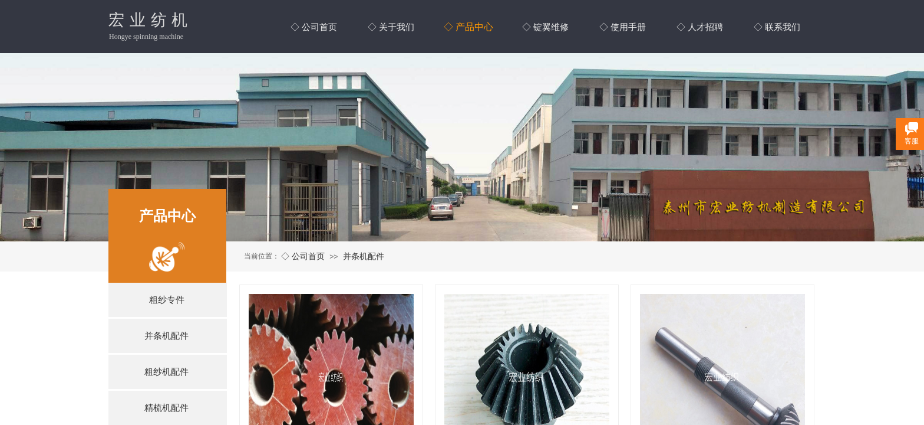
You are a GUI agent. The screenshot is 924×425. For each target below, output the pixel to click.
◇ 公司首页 (303, 256)
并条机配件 (363, 256)
